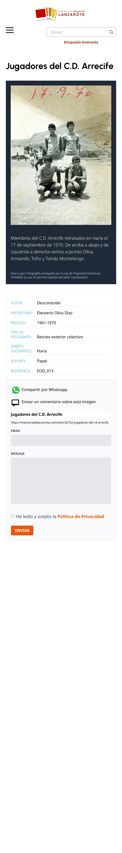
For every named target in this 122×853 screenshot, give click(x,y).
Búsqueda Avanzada (81, 42)
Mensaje (18, 454)
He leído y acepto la (60, 516)
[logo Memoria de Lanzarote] (61, 13)
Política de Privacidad (80, 516)
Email (15, 431)
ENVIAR (22, 530)
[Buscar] (111, 32)
